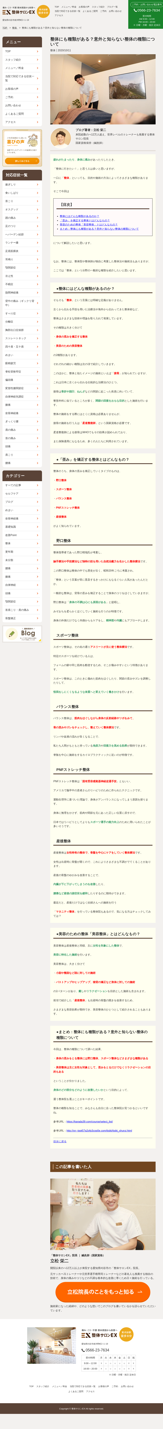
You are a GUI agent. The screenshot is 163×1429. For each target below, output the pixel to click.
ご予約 (103, 11)
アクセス (59, 15)
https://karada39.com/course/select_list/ (90, 1121)
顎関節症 (10, 267)
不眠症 (9, 284)
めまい (9, 355)
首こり (9, 201)
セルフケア (11, 493)
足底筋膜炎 (11, 251)
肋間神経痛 (11, 292)
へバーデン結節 (14, 234)
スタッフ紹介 (98, 7)
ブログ (9, 501)
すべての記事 (13, 485)
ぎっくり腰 (11, 421)
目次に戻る (60, 1141)
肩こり (9, 454)
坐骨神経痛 (11, 413)
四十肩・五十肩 (14, 346)
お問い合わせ (115, 11)
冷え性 (9, 276)
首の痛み (10, 438)
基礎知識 (10, 526)
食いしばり (11, 192)
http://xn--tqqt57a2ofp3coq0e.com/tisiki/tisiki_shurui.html (99, 1130)
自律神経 (10, 585)
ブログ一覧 (112, 7)
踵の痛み (10, 217)
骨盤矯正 (10, 618)
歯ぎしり (10, 184)
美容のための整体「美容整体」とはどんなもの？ (89, 224)
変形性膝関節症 (14, 388)
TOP (57, 7)
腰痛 (8, 463)
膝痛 (8, 404)
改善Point (10, 535)
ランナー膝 (11, 242)
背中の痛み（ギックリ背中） (19, 303)
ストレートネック (15, 338)
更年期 (9, 551)
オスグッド (11, 209)
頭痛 (8, 446)
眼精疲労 (10, 363)
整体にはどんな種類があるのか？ (79, 216)
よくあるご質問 (90, 11)
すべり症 (10, 313)
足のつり (10, 226)
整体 (8, 543)
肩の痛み (10, 429)
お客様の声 (84, 7)
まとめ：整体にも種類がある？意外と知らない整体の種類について (99, 228)
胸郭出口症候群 (14, 330)
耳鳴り (9, 259)
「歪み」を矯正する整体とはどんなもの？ (85, 220)
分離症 (9, 321)
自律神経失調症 (14, 396)
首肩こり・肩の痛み (17, 610)
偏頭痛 (9, 379)
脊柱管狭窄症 (13, 371)
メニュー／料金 (68, 7)
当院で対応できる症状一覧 (67, 11)
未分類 (9, 560)
